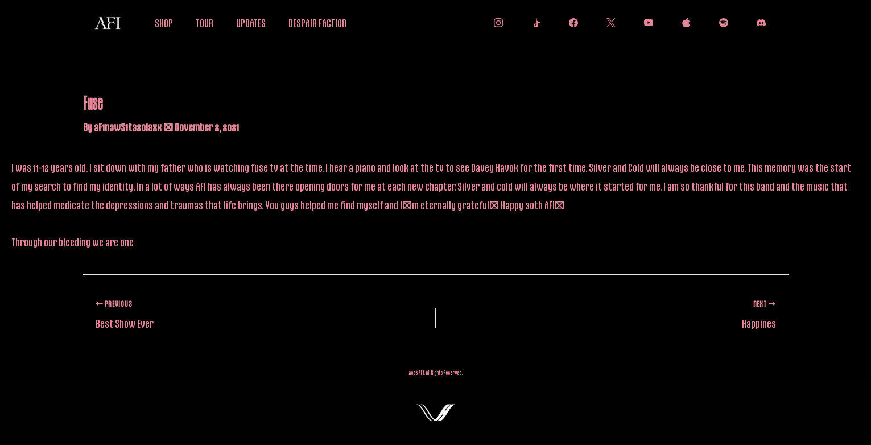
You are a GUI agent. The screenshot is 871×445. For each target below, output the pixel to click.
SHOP (164, 22)
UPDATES (251, 22)
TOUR (204, 22)
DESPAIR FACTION (317, 22)
